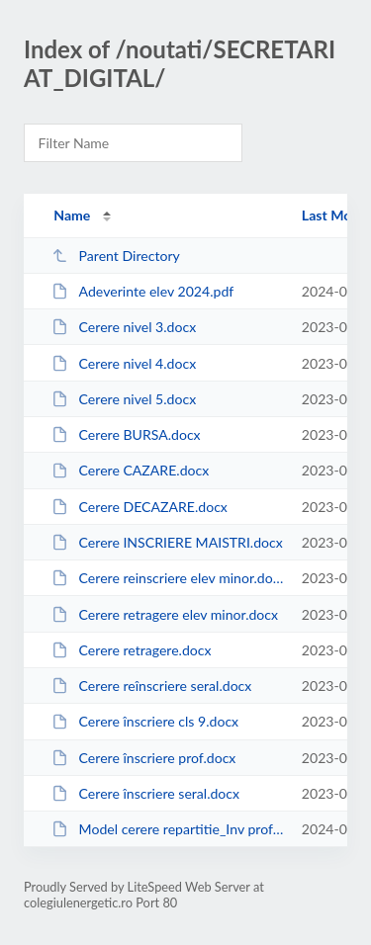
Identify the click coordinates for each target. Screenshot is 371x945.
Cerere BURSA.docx (125, 434)
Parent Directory (115, 255)
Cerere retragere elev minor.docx (164, 614)
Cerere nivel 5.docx (123, 398)
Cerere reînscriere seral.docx (151, 685)
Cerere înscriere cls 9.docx (144, 721)
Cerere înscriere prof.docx (143, 757)
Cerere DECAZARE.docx (139, 506)
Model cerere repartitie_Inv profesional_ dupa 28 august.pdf (167, 828)
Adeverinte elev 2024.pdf (142, 291)
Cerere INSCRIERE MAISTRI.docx (167, 542)
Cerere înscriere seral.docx (145, 793)
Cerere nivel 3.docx (123, 326)
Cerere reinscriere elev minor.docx (167, 577)
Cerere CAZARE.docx (130, 470)
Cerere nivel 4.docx (123, 363)
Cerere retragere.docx (131, 650)
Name (71, 215)
